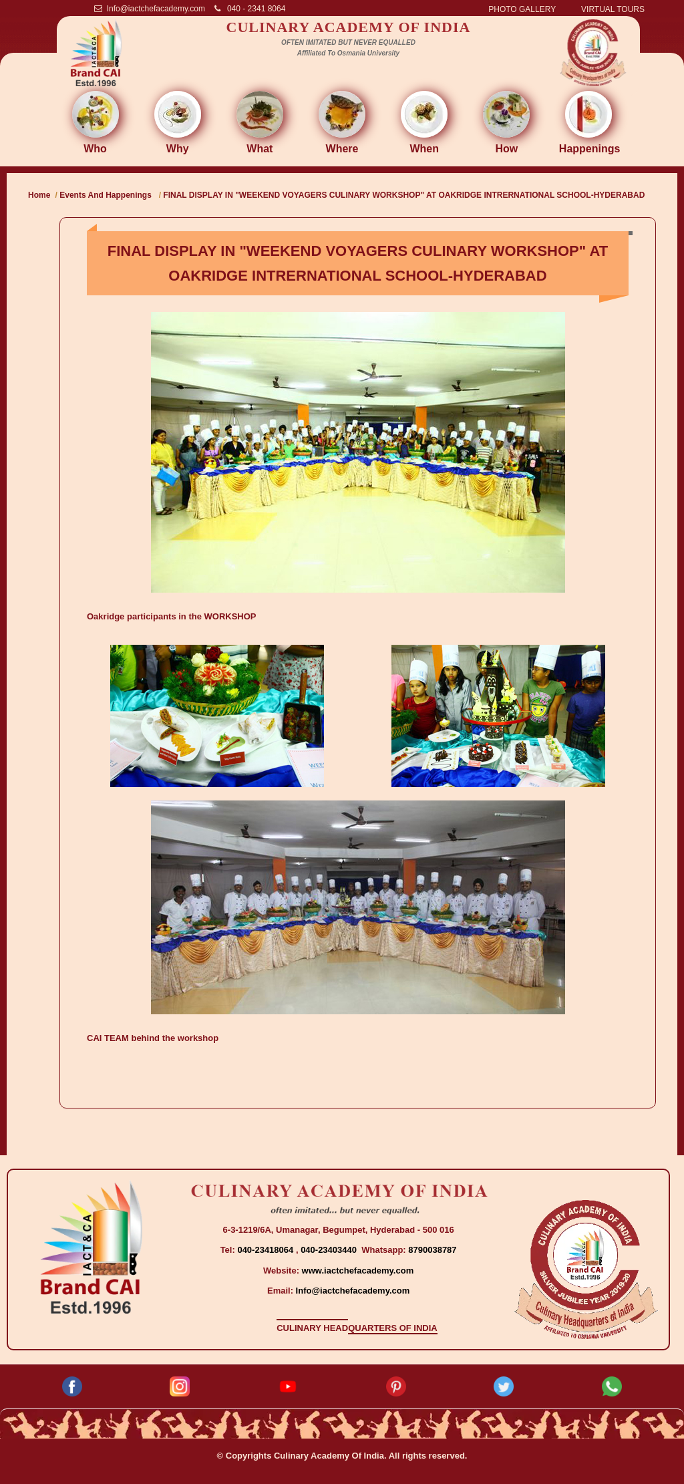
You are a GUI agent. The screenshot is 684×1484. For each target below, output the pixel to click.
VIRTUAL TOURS (613, 9)
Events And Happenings (105, 195)
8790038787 (431, 1250)
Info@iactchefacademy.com (149, 8)
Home (39, 195)
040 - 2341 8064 (249, 8)
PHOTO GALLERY (522, 9)
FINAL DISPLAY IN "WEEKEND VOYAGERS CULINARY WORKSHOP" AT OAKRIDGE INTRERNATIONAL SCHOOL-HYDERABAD (404, 195)
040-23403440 (330, 1250)
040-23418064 (266, 1250)
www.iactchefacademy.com (358, 1271)
